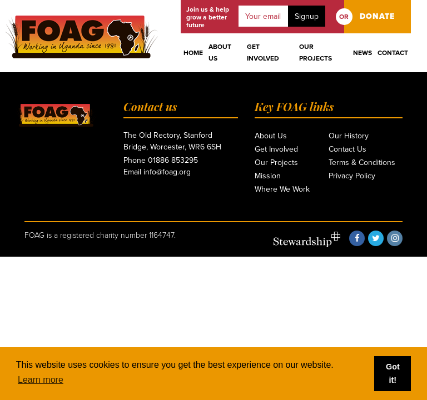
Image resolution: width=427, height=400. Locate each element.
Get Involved (263, 52)
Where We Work (282, 189)
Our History (349, 136)
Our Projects (315, 52)
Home (193, 53)
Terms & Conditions (362, 162)
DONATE (377, 16)
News (362, 53)
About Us (219, 52)
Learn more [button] (40, 379)
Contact (393, 53)
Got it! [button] (393, 373)
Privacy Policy (352, 176)
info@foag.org (167, 172)
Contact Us (347, 149)
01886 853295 (173, 160)
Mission (268, 176)
